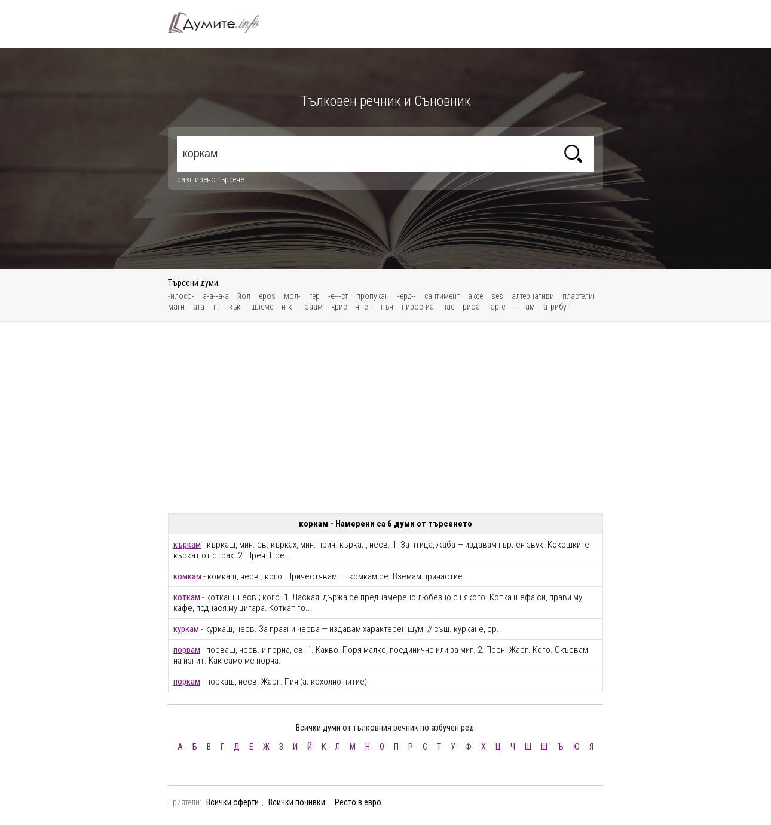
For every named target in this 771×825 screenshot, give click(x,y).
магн (176, 306)
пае (448, 306)
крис (339, 306)
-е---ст (338, 296)
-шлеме (261, 306)
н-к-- (289, 306)
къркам (187, 544)
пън (387, 306)
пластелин (579, 296)
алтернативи (533, 296)
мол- (292, 296)
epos (267, 296)
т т (217, 306)
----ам (525, 306)
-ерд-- (406, 296)
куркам (186, 629)
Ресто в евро (358, 802)
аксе (475, 296)
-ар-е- (497, 306)
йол (243, 296)
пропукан (372, 296)
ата (198, 306)
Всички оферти (232, 802)
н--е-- (363, 306)
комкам (187, 576)
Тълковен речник (220, 22)
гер (314, 296)
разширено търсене (210, 179)
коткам (186, 597)
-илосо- (181, 296)
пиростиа (418, 306)
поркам (186, 681)
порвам (186, 649)
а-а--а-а (216, 296)
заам (314, 306)
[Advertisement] (385, 417)
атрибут (556, 306)
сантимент (442, 296)
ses (497, 296)
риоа (471, 306)
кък (234, 306)
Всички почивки (296, 802)
